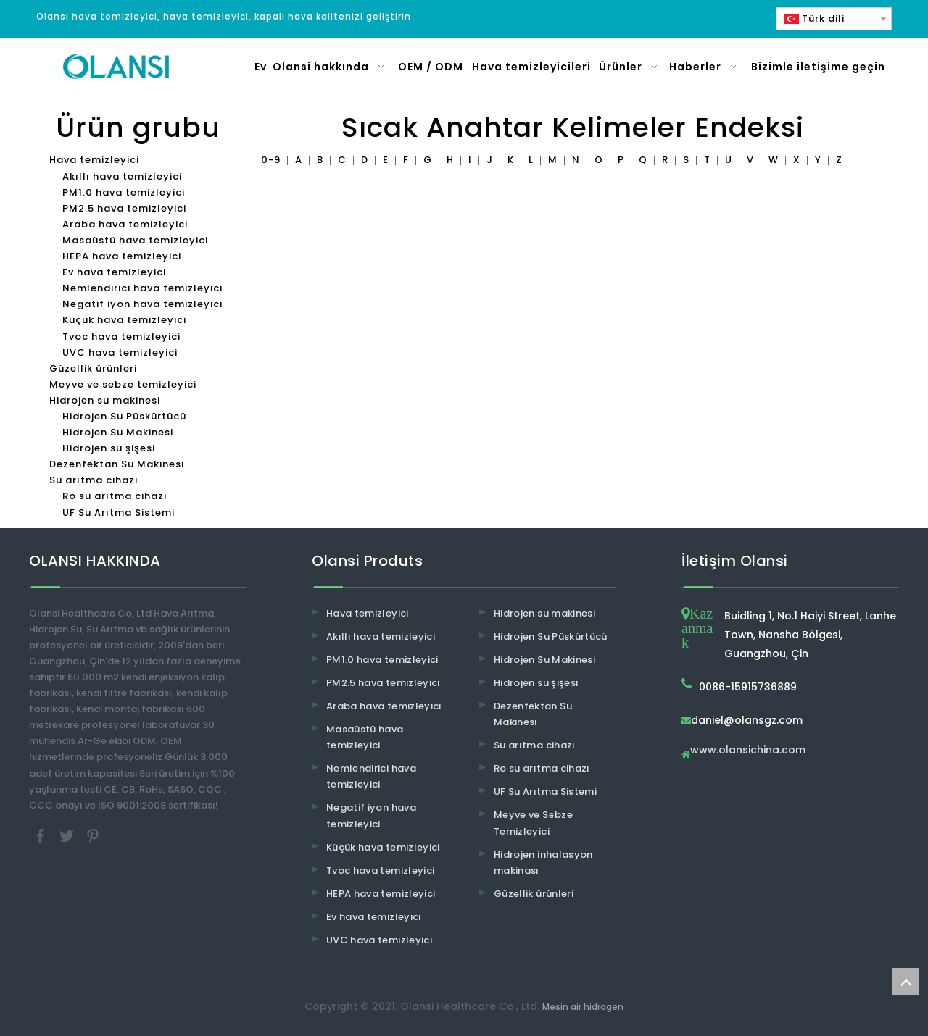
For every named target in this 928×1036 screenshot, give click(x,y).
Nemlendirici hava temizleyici (142, 288)
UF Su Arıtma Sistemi (118, 512)
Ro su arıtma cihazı (114, 496)
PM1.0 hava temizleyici (123, 192)
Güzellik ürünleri (93, 368)
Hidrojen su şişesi (108, 448)
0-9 (271, 160)
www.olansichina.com (747, 751)
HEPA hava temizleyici (121, 256)
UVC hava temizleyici (120, 352)
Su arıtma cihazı (93, 480)
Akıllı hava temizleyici (122, 176)
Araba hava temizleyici (125, 224)
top (905, 981)
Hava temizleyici (94, 160)
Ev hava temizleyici (114, 272)
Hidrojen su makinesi (104, 400)
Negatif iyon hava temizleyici (142, 304)
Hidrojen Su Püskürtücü (124, 416)
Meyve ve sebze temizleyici (122, 384)
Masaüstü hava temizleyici (135, 240)
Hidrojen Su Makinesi (117, 432)
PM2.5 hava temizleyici (124, 208)
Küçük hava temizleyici (124, 320)
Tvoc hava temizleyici (121, 336)
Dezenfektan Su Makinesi (116, 464)
